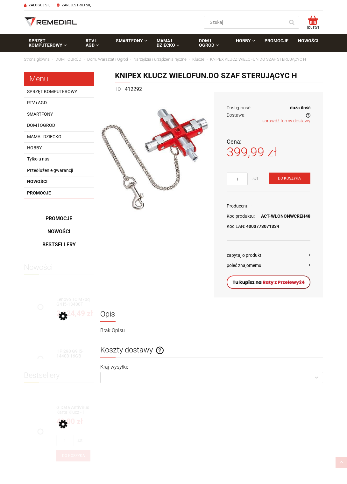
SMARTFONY (40, 114)
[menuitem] (52, 43)
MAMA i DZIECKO (44, 136)
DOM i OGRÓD (41, 125)
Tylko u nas (38, 158)
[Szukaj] (291, 22)
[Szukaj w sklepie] (246, 22)
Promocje (39, 192)
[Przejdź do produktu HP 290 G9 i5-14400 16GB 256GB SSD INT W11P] (73, 354)
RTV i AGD (37, 102)
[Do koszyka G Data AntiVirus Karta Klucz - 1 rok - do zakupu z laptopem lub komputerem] (73, 455)
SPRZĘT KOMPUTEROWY (52, 91)
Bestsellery (59, 245)
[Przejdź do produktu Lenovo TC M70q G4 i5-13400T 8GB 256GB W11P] (73, 302)
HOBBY (34, 147)
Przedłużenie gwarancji (50, 170)
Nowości (37, 181)
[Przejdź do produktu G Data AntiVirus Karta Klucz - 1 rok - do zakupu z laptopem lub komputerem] (73, 410)
